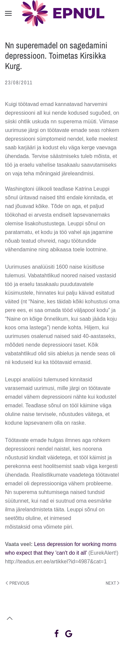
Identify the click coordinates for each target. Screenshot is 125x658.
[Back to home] (62, 13)
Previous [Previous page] (17, 583)
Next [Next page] (113, 583)
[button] (8, 13)
